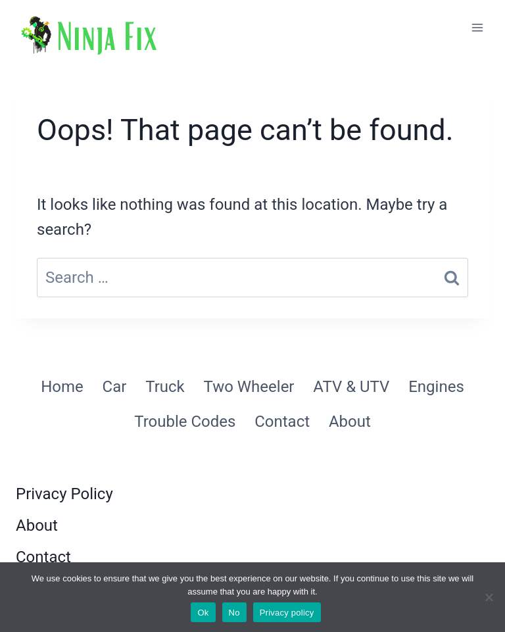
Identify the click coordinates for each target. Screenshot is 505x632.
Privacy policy (287, 613)
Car (115, 386)
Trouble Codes (184, 421)
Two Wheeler (249, 386)
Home (62, 386)
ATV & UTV (351, 386)
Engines (436, 386)
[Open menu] (477, 27)
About (350, 421)
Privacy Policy (64, 494)
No (234, 613)
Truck (165, 386)
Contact (282, 421)
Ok (202, 613)
